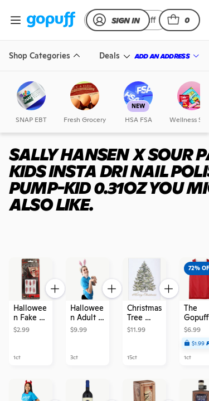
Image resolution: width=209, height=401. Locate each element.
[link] (51, 20)
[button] (179, 20)
